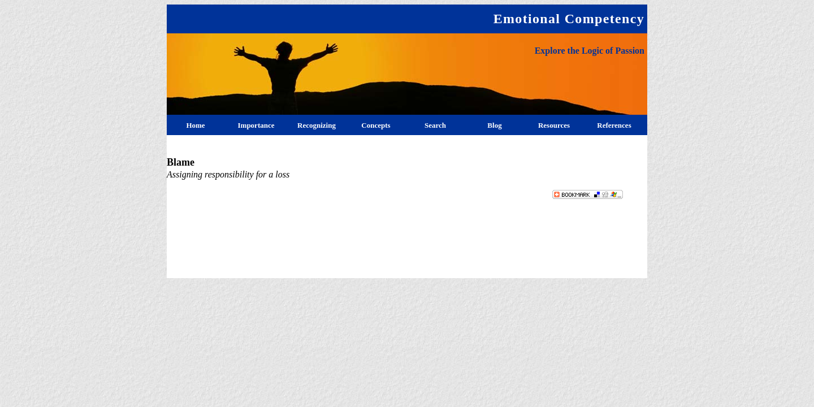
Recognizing (316, 125)
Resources (554, 125)
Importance (256, 125)
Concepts (375, 125)
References (614, 125)
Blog (494, 125)
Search (435, 125)
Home (195, 125)
